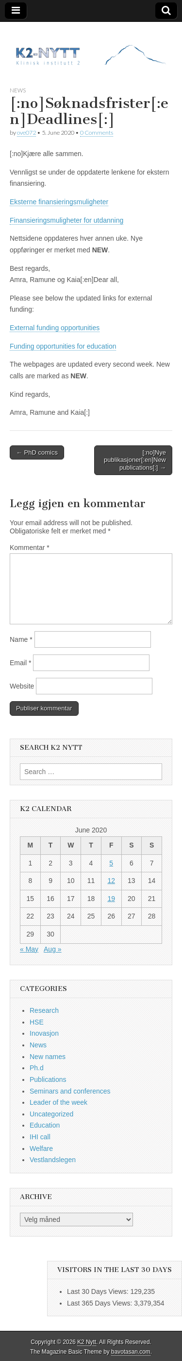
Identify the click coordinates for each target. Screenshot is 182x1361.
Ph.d (37, 1068)
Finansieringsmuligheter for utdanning (66, 220)
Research (44, 1010)
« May (29, 949)
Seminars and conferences (70, 1091)
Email (20, 663)
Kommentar (30, 547)
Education (45, 1125)
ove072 (26, 132)
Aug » (53, 949)
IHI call (40, 1137)
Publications (48, 1079)
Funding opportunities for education (63, 346)
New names (48, 1057)
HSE (37, 1022)
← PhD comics (37, 452)
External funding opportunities (54, 328)
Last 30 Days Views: (98, 1291)
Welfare (41, 1148)
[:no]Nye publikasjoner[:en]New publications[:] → (135, 460)
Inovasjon (44, 1033)
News (18, 90)
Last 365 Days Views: (100, 1303)
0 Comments (96, 132)
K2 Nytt (86, 1342)
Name (21, 639)
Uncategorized (51, 1114)
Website (22, 686)
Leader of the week (58, 1102)
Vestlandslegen (53, 1160)
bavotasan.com (130, 1351)
